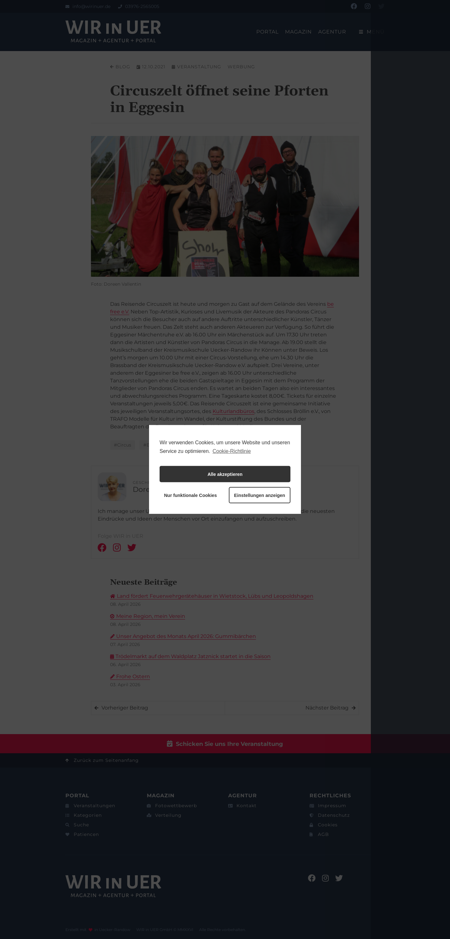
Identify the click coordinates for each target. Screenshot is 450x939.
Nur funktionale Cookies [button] (190, 495)
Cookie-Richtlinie (232, 451)
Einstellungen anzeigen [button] (259, 495)
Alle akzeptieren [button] (225, 474)
